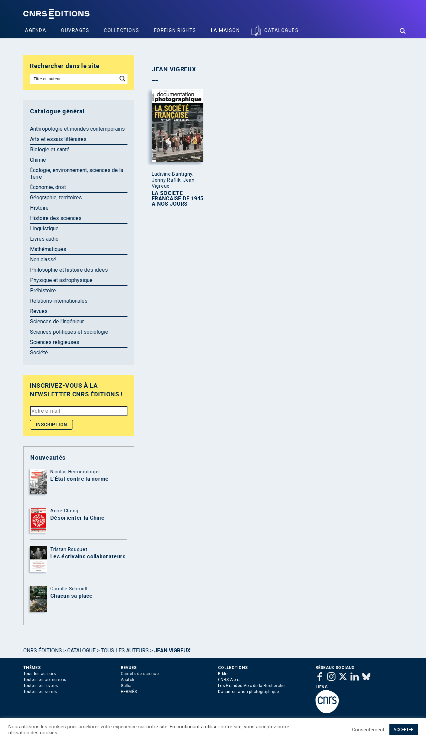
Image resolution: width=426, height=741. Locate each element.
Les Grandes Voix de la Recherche (251, 685)
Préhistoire (43, 290)
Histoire (39, 208)
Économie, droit (48, 187)
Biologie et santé (50, 149)
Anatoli (127, 679)
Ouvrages (75, 30)
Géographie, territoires (56, 197)
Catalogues (281, 30)
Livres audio (44, 239)
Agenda (35, 30)
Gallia (126, 685)
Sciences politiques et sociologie (69, 332)
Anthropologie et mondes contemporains (77, 129)
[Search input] (74, 78)
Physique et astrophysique (61, 280)
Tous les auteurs (125, 650)
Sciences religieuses (54, 342)
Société (39, 352)
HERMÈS (129, 691)
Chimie (38, 160)
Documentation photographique (248, 691)
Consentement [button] (368, 730)
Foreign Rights (175, 30)
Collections (121, 30)
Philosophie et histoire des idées (69, 270)
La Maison (225, 30)
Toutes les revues (40, 685)
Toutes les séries (40, 691)
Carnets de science (140, 673)
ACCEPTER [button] (403, 729)
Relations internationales (59, 301)
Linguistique (44, 228)
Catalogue (81, 650)
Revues (39, 311)
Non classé (43, 259)
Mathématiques (48, 249)
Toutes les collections (45, 679)
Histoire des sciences (56, 218)
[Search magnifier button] (403, 31)
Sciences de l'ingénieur (57, 321)
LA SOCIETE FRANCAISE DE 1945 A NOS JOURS (177, 199)
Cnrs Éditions (42, 650)
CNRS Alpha (229, 679)
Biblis (223, 673)
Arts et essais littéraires (58, 139)
